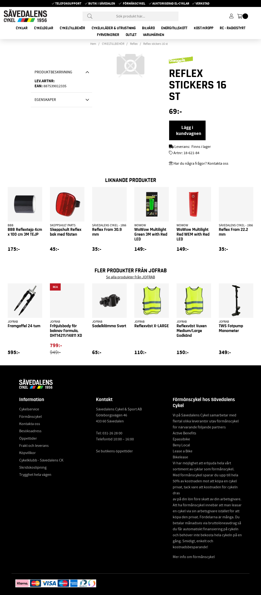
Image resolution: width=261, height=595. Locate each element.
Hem (93, 44)
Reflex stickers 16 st (155, 44)
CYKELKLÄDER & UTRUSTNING (114, 28)
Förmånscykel (134, 3)
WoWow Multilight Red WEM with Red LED (193, 234)
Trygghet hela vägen (35, 474)
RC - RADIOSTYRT (232, 28)
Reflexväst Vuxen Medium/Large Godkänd (192, 331)
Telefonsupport (68, 3)
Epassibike (181, 439)
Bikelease (180, 457)
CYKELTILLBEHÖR (72, 28)
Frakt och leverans (34, 445)
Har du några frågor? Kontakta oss (200, 163)
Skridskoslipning (33, 467)
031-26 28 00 (112, 433)
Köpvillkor (27, 452)
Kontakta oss (29, 423)
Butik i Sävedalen (101, 3)
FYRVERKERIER (108, 35)
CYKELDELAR (43, 28)
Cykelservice (29, 409)
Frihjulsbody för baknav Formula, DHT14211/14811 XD (66, 331)
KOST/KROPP (203, 28)
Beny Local (181, 445)
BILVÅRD (148, 28)
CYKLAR (22, 28)
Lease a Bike (182, 451)
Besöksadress (30, 431)
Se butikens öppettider (114, 451)
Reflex (134, 44)
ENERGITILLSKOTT (174, 28)
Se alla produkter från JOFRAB (130, 277)
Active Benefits (184, 433)
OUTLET (131, 35)
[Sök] (130, 16)
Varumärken (153, 35)
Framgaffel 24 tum (24, 326)
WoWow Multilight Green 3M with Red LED (150, 234)
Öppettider (28, 438)
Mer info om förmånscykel (194, 556)
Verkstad (202, 3)
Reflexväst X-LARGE (151, 326)
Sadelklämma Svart (109, 326)
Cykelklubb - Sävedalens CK (41, 460)
